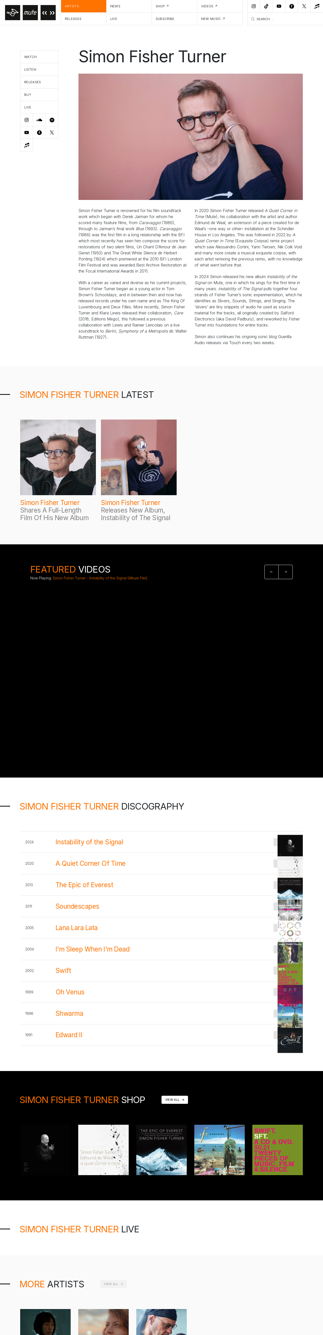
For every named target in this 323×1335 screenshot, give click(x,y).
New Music (211, 19)
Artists (72, 6)
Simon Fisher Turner (49, 503)
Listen (30, 69)
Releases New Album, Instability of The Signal (135, 514)
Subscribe (165, 19)
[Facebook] (291, 6)
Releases (73, 19)
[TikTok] (266, 6)
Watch (30, 57)
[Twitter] (304, 6)
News (115, 6)
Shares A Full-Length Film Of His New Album (54, 514)
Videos (207, 6)
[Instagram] (253, 6)
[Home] (30, 12)
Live (113, 19)
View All (172, 1100)
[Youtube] (279, 6)
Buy (27, 95)
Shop (160, 6)
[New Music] (316, 6)
